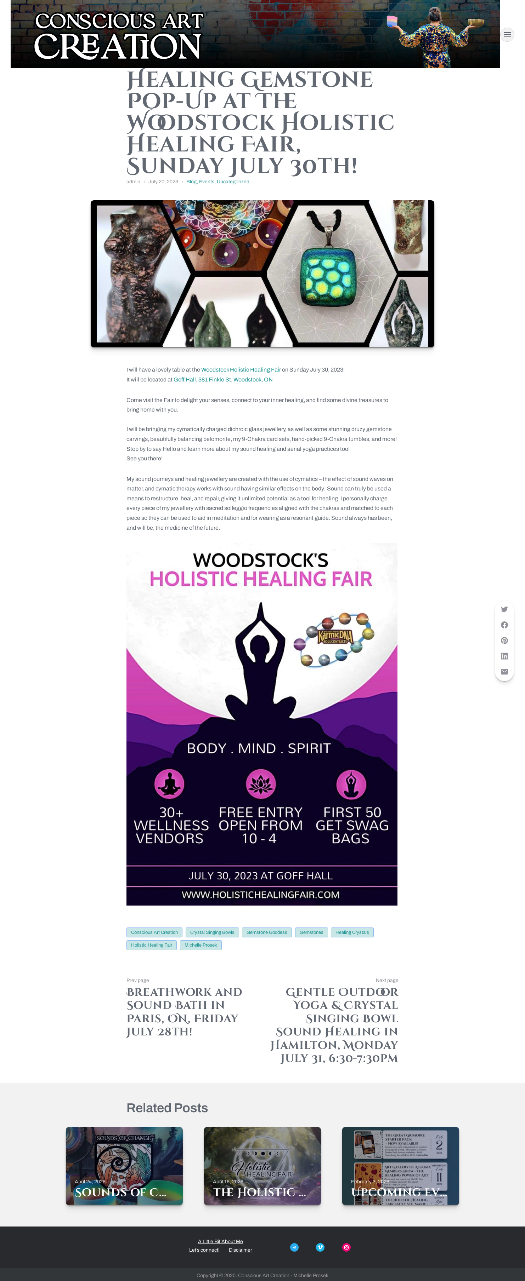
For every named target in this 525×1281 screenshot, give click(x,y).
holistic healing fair (151, 945)
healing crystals (352, 932)
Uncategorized (233, 181)
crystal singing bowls (212, 932)
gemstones (311, 932)
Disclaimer (240, 1250)
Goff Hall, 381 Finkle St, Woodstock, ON (223, 380)
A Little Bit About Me (220, 1241)
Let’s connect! (204, 1250)
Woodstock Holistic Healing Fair (241, 370)
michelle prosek (201, 945)
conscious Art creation (154, 932)
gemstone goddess (267, 932)
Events (206, 181)
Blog (191, 181)
